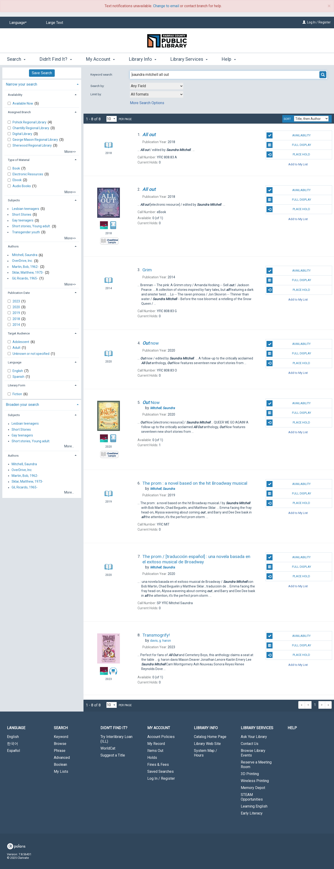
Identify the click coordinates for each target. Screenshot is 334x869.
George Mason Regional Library (36, 139)
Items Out (155, 750)
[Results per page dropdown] (111, 119)
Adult (17, 348)
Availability (289, 135)
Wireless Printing (255, 781)
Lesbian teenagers (25, 209)
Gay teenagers (22, 220)
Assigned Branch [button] (19, 112)
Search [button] (16, 59)
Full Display (289, 145)
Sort (287, 119)
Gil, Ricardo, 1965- (25, 278)
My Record (156, 743)
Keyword (61, 736)
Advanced (62, 757)
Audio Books (22, 186)
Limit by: (96, 94)
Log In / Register (319, 22)
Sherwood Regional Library (32, 145)
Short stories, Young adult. (31, 226)
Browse (60, 743)
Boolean (60, 764)
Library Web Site (207, 743)
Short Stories (21, 214)
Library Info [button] (142, 59)
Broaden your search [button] (22, 404)
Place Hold (288, 154)
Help (292, 728)
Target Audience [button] (19, 333)
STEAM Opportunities (252, 797)
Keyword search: (101, 74)
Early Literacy (252, 813)
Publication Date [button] (19, 293)
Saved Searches (160, 771)
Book (17, 168)
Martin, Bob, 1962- (25, 267)
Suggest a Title (112, 755)
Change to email (166, 6)
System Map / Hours (205, 752)
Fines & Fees (158, 764)
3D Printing (250, 774)
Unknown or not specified (31, 354)
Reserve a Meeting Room (256, 764)
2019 (17, 313)
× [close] (329, 6)
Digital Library (23, 134)
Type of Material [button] (18, 160)
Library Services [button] (189, 59)
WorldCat (107, 748)
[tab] (41, 84)
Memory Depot (253, 788)
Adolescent (21, 342)
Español (13, 750)
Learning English (254, 806)
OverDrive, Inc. (22, 261)
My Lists (61, 771)
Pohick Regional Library (30, 122)
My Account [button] (100, 59)
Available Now (23, 103)
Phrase (59, 750)
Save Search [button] (42, 73)
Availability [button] (15, 94)
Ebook (17, 180)
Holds (152, 757)
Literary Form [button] (16, 385)
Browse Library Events (253, 752)
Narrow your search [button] (21, 84)
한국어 (12, 743)
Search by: (97, 86)
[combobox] (156, 86)
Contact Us (249, 743)
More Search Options (147, 103)
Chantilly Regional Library (31, 128)
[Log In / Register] (304, 22)
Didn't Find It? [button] (55, 59)
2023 (17, 301)
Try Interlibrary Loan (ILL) (116, 739)
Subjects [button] (14, 200)
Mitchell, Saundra (24, 255)
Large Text (54, 22)
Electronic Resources (28, 174)
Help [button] (229, 59)
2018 (17, 319)
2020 (17, 307)
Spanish (19, 376)
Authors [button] (13, 246)
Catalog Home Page (210, 736)
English (18, 371)
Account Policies (161, 736)
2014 (17, 325)
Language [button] (14, 362)
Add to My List (298, 164)
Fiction (18, 394)
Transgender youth (26, 232)
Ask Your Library (254, 736)
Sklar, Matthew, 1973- (28, 272)
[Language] (17, 22)
